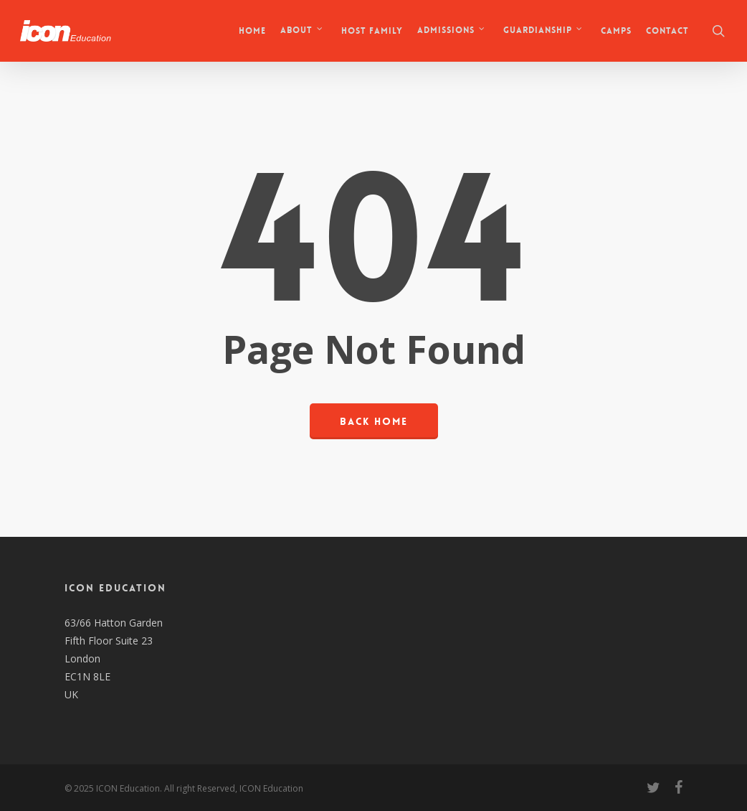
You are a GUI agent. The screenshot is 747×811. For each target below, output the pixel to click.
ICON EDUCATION (115, 587)
